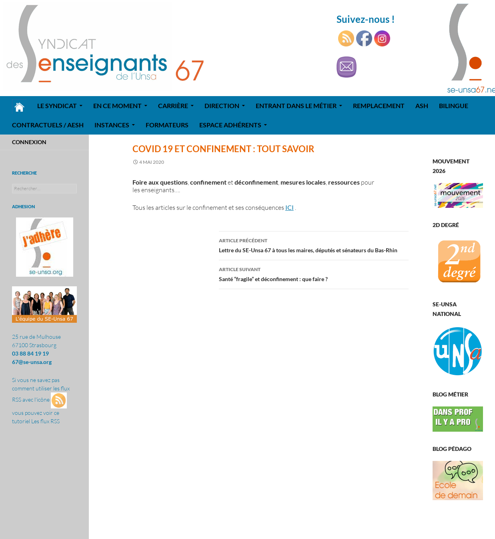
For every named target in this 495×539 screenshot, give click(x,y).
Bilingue (453, 105)
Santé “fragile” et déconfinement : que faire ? (314, 273)
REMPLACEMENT (379, 105)
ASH (421, 105)
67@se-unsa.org (32, 361)
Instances (111, 125)
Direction (221, 105)
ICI (289, 207)
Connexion (29, 142)
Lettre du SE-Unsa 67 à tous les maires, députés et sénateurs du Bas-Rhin (314, 244)
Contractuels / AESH (48, 125)
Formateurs (167, 125)
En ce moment (117, 105)
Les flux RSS (45, 421)
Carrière (173, 105)
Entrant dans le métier (296, 105)
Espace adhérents (230, 125)
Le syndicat (57, 105)
